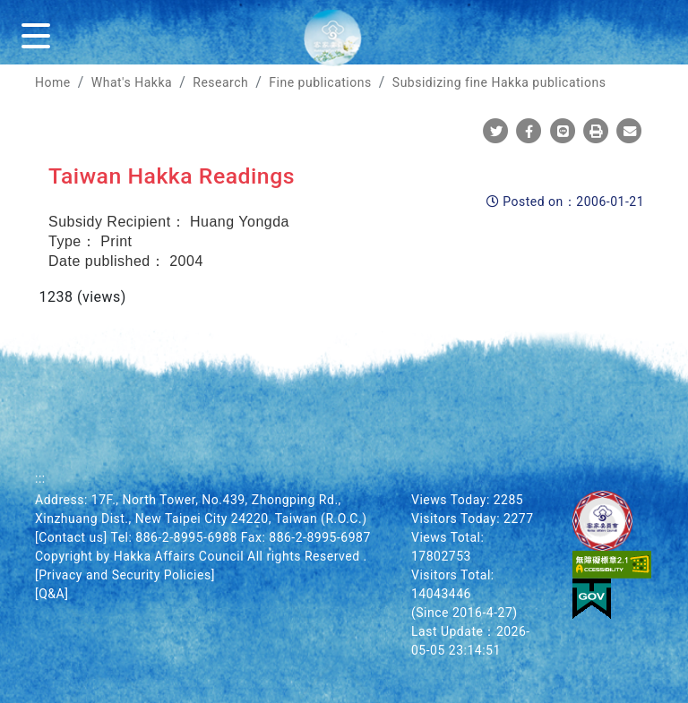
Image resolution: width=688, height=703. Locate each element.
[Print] (596, 132)
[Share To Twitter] (496, 132)
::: (40, 478)
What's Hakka (131, 82)
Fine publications (320, 82)
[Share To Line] (563, 132)
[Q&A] (51, 594)
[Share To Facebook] (529, 132)
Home (53, 82)
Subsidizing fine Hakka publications (499, 82)
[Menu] (39, 32)
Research (220, 82)
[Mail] (629, 132)
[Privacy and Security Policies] (125, 575)
